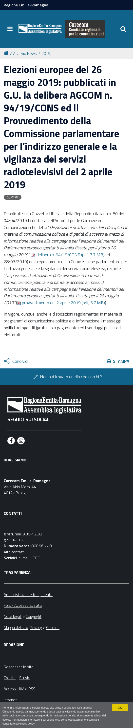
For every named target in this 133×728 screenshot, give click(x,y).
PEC (36, 558)
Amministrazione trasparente (28, 594)
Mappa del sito (16, 627)
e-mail (24, 558)
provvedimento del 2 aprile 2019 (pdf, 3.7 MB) (61, 302)
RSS (31, 689)
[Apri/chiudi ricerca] (123, 29)
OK (120, 707)
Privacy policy (26, 723)
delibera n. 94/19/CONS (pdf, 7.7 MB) (68, 254)
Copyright (33, 616)
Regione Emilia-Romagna (26, 5)
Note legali (12, 616)
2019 (45, 53)
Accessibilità (14, 689)
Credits (10, 678)
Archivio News (25, 53)
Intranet (10, 700)
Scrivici (24, 678)
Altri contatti (14, 552)
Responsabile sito (19, 667)
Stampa (121, 361)
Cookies (52, 627)
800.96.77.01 (43, 546)
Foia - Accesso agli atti (23, 605)
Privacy (36, 627)
